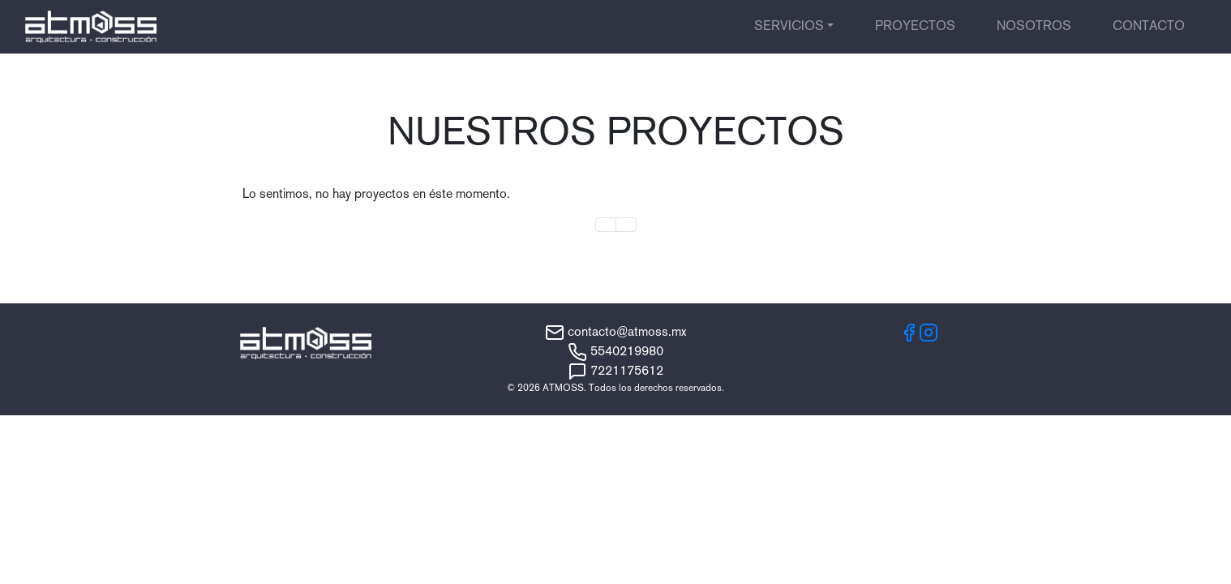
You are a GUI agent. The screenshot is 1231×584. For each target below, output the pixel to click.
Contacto (1149, 26)
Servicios (789, 26)
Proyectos (915, 26)
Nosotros (1034, 26)
